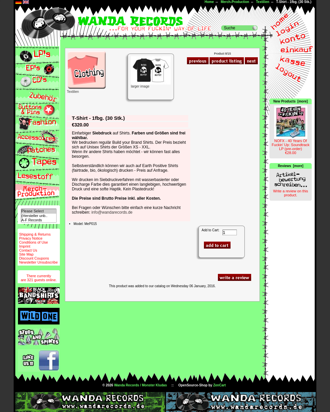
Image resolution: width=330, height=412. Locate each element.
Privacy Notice (30, 238)
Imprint (24, 246)
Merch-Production (235, 2)
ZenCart (219, 385)
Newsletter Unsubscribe (38, 262)
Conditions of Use (33, 242)
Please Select (38, 211)
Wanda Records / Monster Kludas (140, 385)
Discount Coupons (34, 258)
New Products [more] (290, 101)
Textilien (262, 2)
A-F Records (38, 220)
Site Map (26, 254)
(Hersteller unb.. (38, 216)
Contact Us (28, 250)
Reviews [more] (290, 166)
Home (209, 2)
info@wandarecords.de (112, 212)
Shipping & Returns (35, 234)
